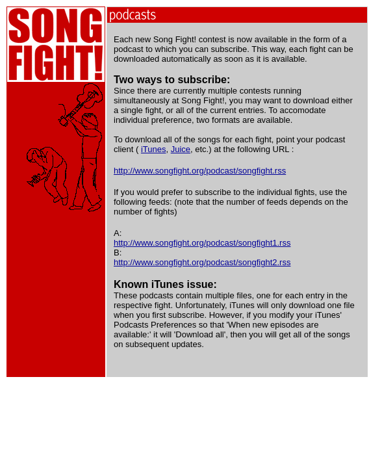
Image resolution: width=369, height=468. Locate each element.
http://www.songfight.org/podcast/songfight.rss (200, 171)
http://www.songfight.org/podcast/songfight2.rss (202, 262)
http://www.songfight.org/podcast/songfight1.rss (202, 243)
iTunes (153, 149)
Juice (180, 149)
